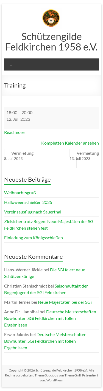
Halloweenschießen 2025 (28, 202)
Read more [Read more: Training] (14, 132)
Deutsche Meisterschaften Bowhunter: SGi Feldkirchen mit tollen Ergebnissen (50, 318)
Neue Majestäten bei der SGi (65, 302)
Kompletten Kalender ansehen (70, 142)
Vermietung (19, 155)
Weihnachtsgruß (20, 192)
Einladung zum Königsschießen (33, 237)
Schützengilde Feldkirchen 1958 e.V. (51, 41)
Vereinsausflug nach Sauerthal (32, 211)
